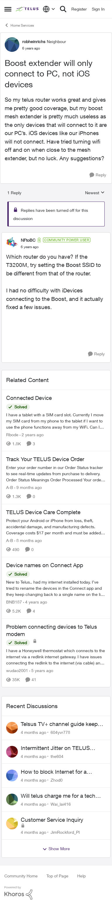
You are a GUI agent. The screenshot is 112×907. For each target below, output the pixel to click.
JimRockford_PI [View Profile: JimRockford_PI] (65, 831)
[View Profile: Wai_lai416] (12, 799)
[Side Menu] (7, 9)
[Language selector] (49, 9)
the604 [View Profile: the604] (57, 755)
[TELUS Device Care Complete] (56, 526)
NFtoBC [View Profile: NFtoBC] (28, 240)
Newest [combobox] (95, 193)
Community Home (21, 875)
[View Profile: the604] (12, 752)
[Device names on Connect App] (56, 588)
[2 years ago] (32, 434)
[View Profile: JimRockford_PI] (12, 823)
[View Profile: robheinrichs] (12, 44)
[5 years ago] (41, 670)
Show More (56, 848)
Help (81, 875)
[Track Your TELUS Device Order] (56, 473)
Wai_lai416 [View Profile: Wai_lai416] (61, 804)
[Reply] (97, 175)
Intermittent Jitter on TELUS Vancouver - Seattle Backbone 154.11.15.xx (58, 748)
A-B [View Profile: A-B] (9, 487)
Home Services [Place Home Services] (19, 25)
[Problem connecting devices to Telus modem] (56, 656)
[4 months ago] (33, 732)
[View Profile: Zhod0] (12, 775)
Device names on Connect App (44, 565)
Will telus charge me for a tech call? (58, 795)
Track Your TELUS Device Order (45, 459)
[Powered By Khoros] (56, 893)
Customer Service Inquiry (52, 819)
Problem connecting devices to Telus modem (51, 630)
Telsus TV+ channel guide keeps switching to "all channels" (61, 724)
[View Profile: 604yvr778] (12, 728)
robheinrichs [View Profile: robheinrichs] (33, 41)
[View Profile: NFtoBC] (12, 243)
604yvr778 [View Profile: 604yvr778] (60, 732)
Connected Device (29, 398)
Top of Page (57, 875)
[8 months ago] (28, 540)
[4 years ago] (35, 602)
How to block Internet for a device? (54, 771)
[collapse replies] (56, 235)
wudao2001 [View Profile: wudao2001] (17, 670)
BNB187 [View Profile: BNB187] (14, 601)
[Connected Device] (56, 420)
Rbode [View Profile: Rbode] (12, 434)
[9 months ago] (28, 487)
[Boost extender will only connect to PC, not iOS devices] (30, 247)
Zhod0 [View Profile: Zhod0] (57, 780)
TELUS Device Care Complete (43, 512)
